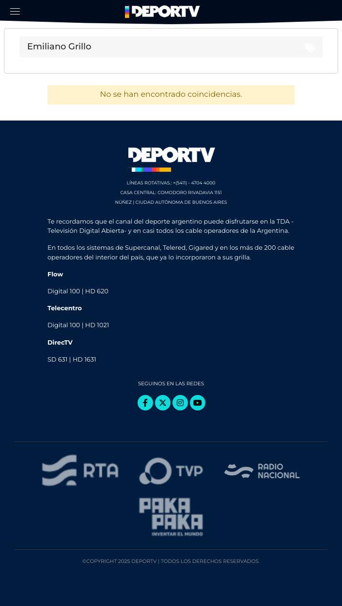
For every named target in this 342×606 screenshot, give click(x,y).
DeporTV (163, 11)
